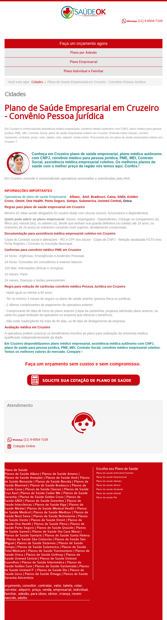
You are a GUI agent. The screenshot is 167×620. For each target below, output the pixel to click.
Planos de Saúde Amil (62, 478)
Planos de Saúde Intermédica (43, 562)
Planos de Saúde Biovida (53, 481)
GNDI (121, 197)
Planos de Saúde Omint (48, 520)
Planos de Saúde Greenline (44, 501)
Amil (85, 197)
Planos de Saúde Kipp (50, 505)
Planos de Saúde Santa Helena (67, 535)
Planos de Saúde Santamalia (56, 566)
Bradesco (98, 197)
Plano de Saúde (16, 470)
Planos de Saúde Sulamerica (38, 547)
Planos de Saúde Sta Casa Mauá (56, 531)
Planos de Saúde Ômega (43, 574)
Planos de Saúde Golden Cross (41, 497)
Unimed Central (109, 201)
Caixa (111, 197)
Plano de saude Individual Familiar (115, 473)
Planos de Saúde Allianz (22, 474)
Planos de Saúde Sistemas (36, 543)
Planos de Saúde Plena (51, 524)
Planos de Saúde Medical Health (50, 508)
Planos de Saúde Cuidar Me (40, 493)
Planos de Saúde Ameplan (24, 478)
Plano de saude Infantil (108, 493)
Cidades (37, 82)
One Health (34, 201)
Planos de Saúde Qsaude (55, 528)
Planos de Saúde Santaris (23, 535)
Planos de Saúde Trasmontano (50, 551)
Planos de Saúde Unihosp (44, 555)
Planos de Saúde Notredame (54, 516)
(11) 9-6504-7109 (141, 21)
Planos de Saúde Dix (52, 570)
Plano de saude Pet (106, 497)
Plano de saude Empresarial (111, 477)
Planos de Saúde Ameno (60, 474)
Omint (19, 201)
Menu (159, 32)
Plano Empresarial (83, 62)
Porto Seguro (55, 201)
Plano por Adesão (83, 53)
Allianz (75, 197)
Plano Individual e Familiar (84, 71)
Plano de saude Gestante (109, 489)
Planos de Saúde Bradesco (50, 485)
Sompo (72, 201)
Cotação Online (23, 446)
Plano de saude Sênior (108, 485)
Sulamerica (87, 201)
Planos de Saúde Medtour (52, 512)
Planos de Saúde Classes (43, 489)
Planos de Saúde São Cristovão (29, 539)
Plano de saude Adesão (109, 481)
